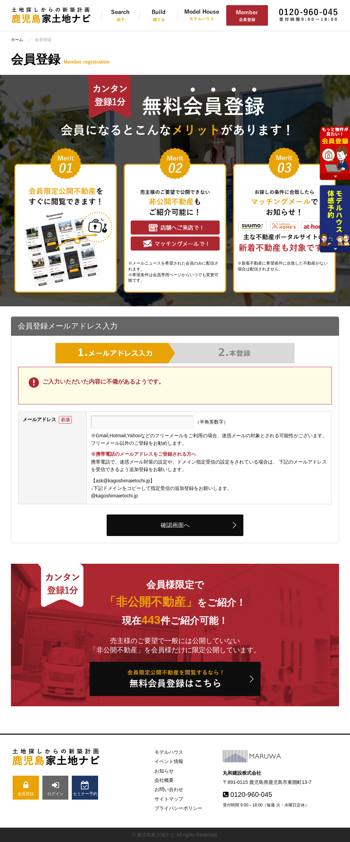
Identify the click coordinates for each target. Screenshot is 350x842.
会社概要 (164, 780)
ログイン (55, 788)
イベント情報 (168, 761)
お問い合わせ (168, 789)
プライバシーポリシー (178, 808)
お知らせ (164, 771)
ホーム (17, 39)
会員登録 (26, 788)
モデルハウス (168, 752)
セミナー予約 (85, 788)
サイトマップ (168, 799)
